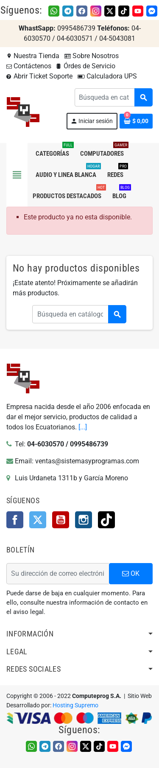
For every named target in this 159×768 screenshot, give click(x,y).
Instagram (83, 519)
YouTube (60, 519)
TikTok (106, 519)
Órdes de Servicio (85, 66)
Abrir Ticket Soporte (39, 76)
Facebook (14, 519)
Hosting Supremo (75, 705)
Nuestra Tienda (32, 56)
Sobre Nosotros (91, 56)
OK (130, 573)
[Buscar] (113, 97)
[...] (82, 427)
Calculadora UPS (107, 76)
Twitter (37, 519)
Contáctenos (28, 66)
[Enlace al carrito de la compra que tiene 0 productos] (136, 121)
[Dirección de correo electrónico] (57, 573)
